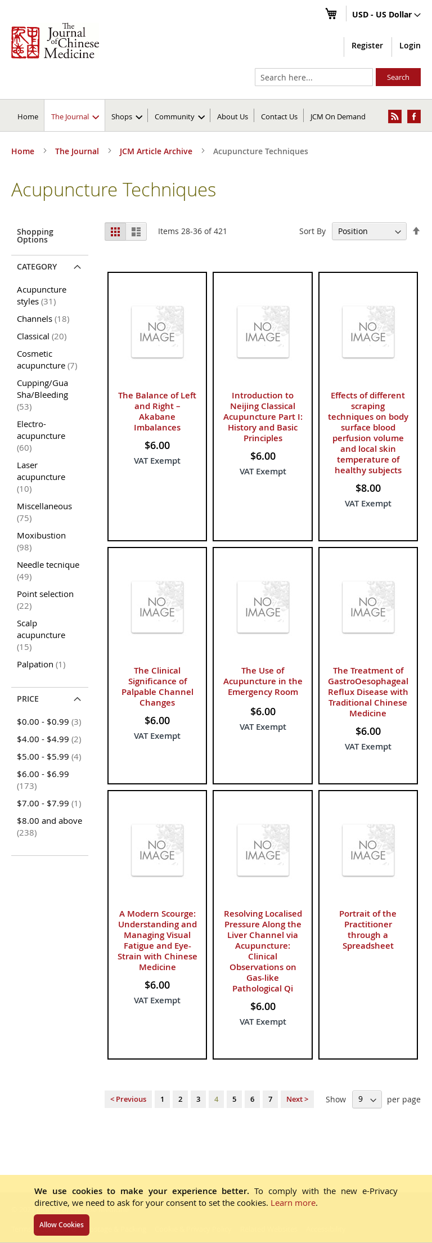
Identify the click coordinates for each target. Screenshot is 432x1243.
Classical (43, 336)
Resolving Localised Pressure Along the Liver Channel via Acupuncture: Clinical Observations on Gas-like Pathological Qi (263, 951)
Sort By (312, 231)
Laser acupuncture (41, 476)
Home (27, 116)
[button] (386, 15)
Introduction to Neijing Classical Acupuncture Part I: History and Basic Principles (263, 416)
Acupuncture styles (41, 295)
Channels (45, 318)
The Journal (78, 151)
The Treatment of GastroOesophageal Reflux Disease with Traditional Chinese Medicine (368, 692)
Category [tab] (37, 266)
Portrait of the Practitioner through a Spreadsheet (368, 930)
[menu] (216, 115)
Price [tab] (28, 698)
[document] (216, 1208)
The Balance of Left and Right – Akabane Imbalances (157, 411)
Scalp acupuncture (41, 634)
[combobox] (314, 77)
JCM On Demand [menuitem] (338, 116)
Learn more (293, 1202)
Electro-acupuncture (41, 435)
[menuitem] (75, 115)
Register (367, 45)
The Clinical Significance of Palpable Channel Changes (158, 686)
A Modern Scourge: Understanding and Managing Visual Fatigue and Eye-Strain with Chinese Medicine (157, 940)
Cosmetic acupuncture (49, 359)
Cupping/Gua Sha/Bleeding (42, 394)
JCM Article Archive (157, 151)
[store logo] (55, 41)
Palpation (43, 664)
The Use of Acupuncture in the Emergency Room (263, 681)
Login (410, 45)
